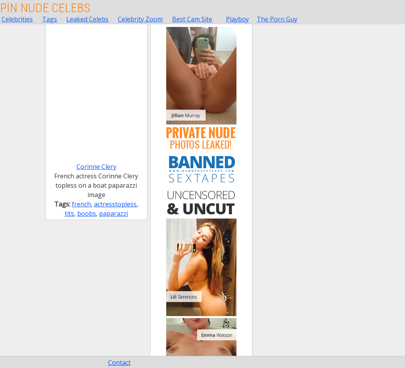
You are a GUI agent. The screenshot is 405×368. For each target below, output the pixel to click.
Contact (119, 362)
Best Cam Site (192, 19)
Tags (49, 19)
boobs (86, 213)
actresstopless (115, 204)
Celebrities (17, 19)
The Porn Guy (277, 19)
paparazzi (113, 213)
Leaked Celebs (87, 19)
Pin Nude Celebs (45, 7)
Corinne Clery (96, 166)
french (81, 204)
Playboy (237, 19)
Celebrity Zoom (140, 19)
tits (69, 213)
